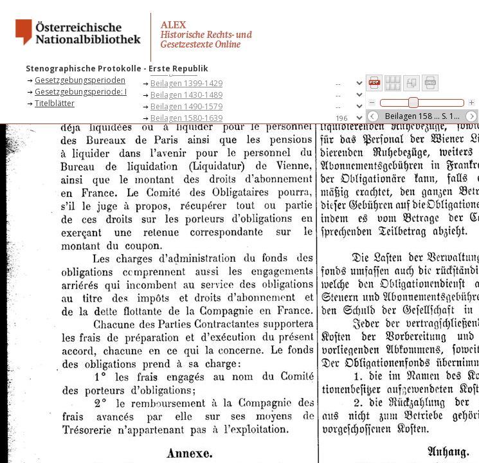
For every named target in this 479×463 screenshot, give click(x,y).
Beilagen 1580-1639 (186, 118)
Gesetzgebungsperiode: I (81, 91)
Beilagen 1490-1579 (186, 106)
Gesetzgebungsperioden (80, 80)
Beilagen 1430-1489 (186, 94)
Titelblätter (55, 103)
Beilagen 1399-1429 (186, 83)
